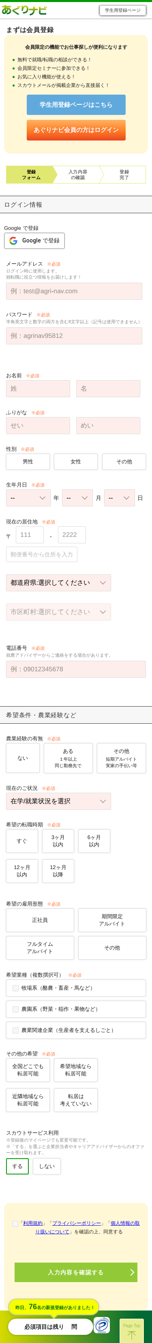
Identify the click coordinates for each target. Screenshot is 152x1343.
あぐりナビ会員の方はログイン (76, 129)
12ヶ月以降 (58, 871)
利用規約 (33, 1223)
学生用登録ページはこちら (76, 104)
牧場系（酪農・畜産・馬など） (58, 988)
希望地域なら (76, 1070)
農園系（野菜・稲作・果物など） (61, 1009)
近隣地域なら (28, 1100)
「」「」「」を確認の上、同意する (79, 1227)
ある (68, 758)
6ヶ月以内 (94, 841)
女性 (76, 461)
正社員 (40, 920)
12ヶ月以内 (22, 871)
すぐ (22, 841)
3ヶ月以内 (58, 841)
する (17, 1166)
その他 (124, 461)
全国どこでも (28, 1070)
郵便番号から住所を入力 (42, 554)
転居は (76, 1100)
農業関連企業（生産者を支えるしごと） (68, 1030)
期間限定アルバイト (112, 920)
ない (22, 758)
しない (47, 1166)
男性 (28, 461)
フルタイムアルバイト (40, 947)
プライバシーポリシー (76, 1223)
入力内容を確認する (76, 1272)
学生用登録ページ (123, 10)
